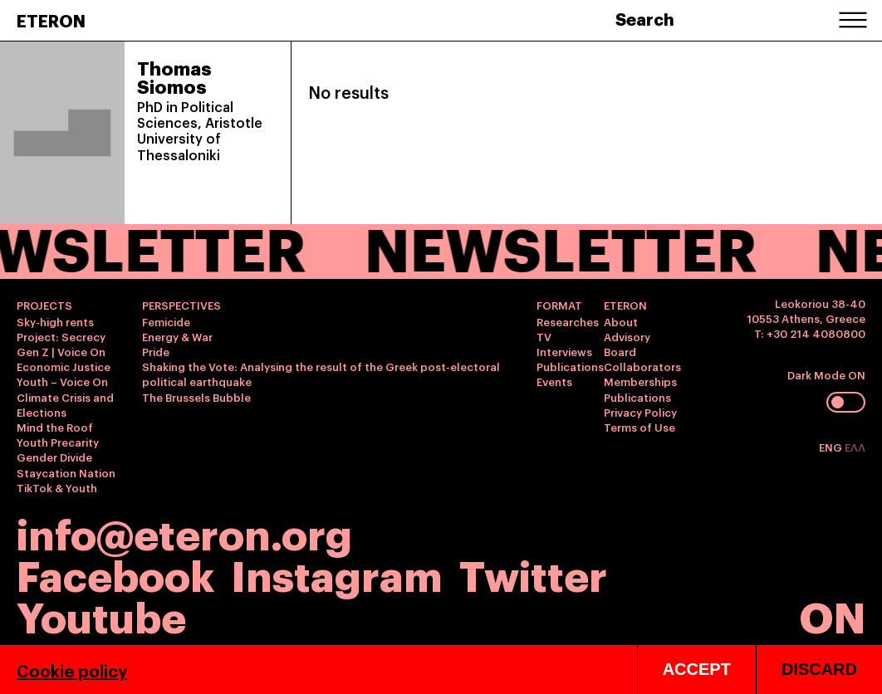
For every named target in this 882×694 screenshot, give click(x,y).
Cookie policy (72, 681)
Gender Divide (54, 456)
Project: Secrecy (61, 336)
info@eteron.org (184, 532)
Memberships (640, 381)
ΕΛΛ (855, 446)
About (621, 321)
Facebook (115, 573)
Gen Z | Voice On (61, 351)
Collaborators (642, 366)
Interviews (564, 351)
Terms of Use (639, 426)
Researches (568, 321)
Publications (570, 366)
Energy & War (177, 336)
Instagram (337, 573)
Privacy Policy (640, 411)
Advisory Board (627, 344)
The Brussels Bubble (196, 396)
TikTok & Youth (57, 487)
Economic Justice (63, 366)
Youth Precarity (58, 441)
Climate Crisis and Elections (65, 404)
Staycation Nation (66, 472)
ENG (832, 446)
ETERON (51, 20)
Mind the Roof (55, 426)
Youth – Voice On (62, 381)
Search (644, 18)
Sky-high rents (55, 321)
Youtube (101, 614)
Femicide (166, 321)
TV (544, 336)
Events (554, 381)
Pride (155, 351)
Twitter (533, 573)
